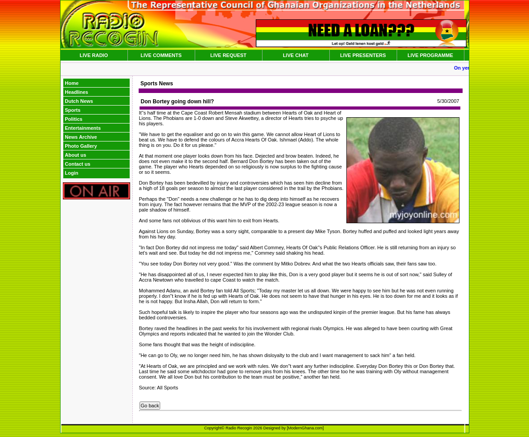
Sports (73, 110)
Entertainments (83, 128)
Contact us (78, 164)
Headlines (76, 92)
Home (72, 83)
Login (72, 173)
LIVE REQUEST (228, 55)
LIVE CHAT (295, 55)
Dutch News (79, 101)
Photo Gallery (81, 146)
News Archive (81, 137)
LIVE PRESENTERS (363, 55)
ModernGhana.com (305, 428)
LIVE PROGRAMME (430, 55)
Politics (74, 119)
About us (76, 155)
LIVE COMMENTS (161, 55)
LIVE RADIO (94, 55)
